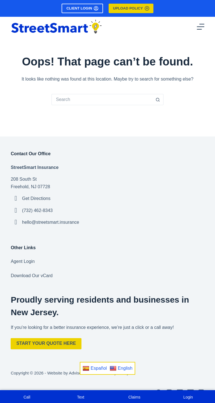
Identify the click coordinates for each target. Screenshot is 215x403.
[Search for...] (102, 99)
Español (95, 368)
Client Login (82, 8)
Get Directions (36, 198)
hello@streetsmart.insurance (50, 222)
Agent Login (22, 261)
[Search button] (157, 99)
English (121, 368)
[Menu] (200, 26)
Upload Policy (131, 8)
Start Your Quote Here (46, 343)
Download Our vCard (31, 275)
